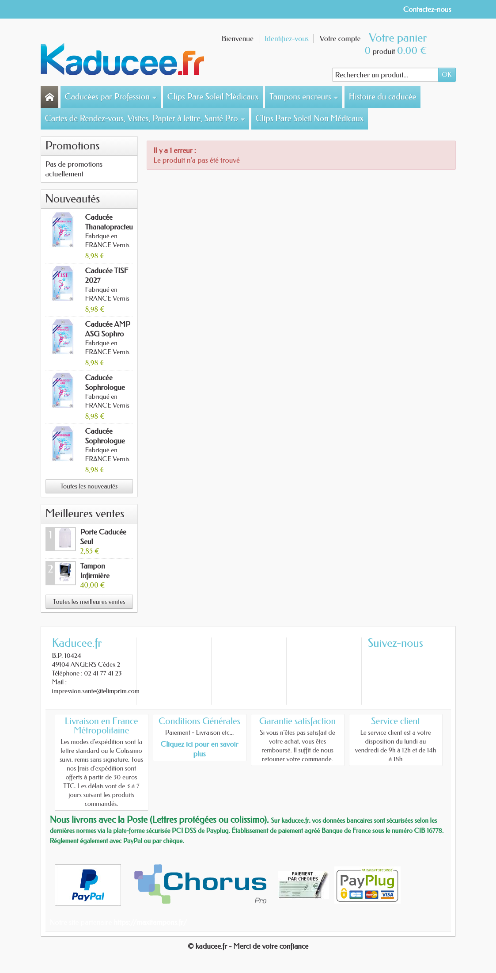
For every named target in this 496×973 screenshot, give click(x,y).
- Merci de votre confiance (268, 946)
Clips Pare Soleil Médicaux (213, 97)
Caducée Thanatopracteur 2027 (110, 227)
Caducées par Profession (111, 97)
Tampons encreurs (303, 97)
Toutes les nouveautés (89, 486)
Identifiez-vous (287, 38)
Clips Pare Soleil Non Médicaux (309, 118)
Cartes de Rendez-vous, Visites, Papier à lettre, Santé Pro (145, 118)
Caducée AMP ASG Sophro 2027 (107, 334)
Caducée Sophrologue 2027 (105, 441)
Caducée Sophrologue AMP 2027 (105, 387)
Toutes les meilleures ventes (89, 602)
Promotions (72, 146)
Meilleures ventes (85, 513)
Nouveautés (72, 199)
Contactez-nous (427, 9)
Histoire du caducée (382, 97)
